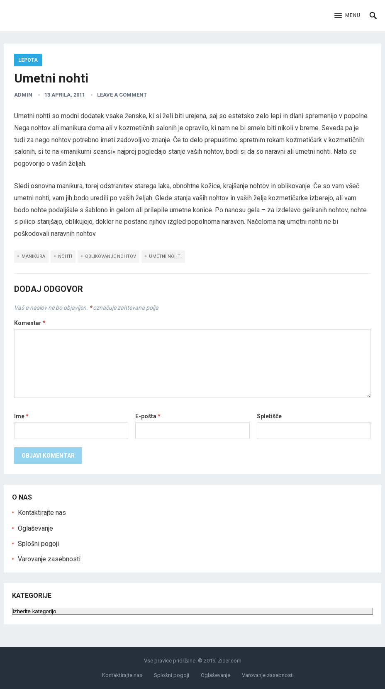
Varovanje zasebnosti (49, 559)
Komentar (30, 323)
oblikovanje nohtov (110, 256)
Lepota (28, 60)
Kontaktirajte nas (42, 513)
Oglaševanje (35, 528)
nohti (65, 256)
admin (23, 95)
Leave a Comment (122, 95)
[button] (347, 16)
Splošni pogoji (38, 544)
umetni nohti (165, 256)
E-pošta (148, 416)
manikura (33, 256)
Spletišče (269, 416)
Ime (21, 416)
